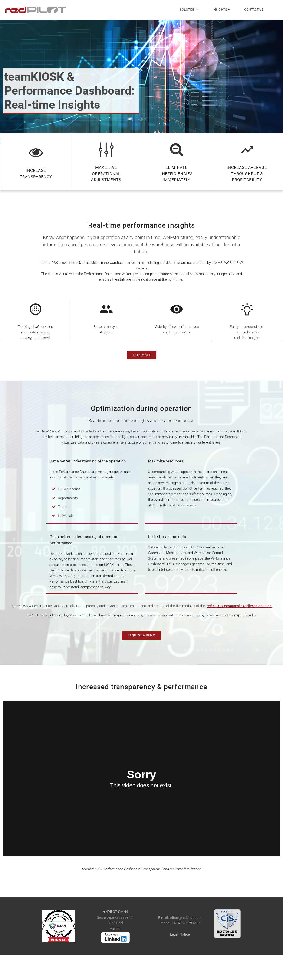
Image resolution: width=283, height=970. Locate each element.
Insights (222, 9)
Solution (190, 9)
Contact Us (254, 9)
